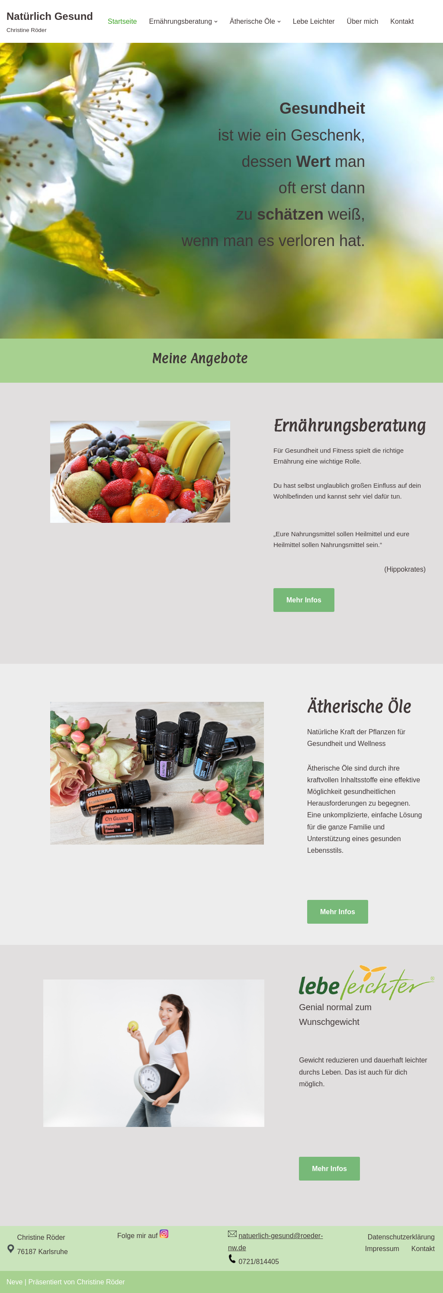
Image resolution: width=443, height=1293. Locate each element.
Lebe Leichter (314, 21)
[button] (216, 21)
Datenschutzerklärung (401, 1237)
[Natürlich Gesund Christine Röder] (49, 21)
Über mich (363, 21)
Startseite (122, 21)
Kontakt (402, 21)
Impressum (382, 1248)
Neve (14, 1282)
